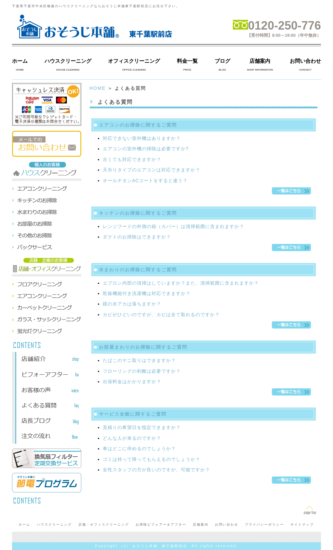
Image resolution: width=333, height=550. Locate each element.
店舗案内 (259, 61)
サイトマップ (302, 524)
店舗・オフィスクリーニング (103, 524)
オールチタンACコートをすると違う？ (145, 180)
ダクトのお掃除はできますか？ (137, 236)
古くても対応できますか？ (132, 159)
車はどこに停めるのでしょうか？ (139, 448)
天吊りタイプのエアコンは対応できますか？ (151, 169)
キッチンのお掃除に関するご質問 (138, 213)
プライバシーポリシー (264, 524)
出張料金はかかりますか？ (132, 381)
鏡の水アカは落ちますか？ (132, 303)
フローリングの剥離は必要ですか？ (142, 371)
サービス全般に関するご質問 (132, 414)
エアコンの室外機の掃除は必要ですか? (146, 148)
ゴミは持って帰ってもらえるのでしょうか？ (151, 459)
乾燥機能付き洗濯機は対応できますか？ (147, 293)
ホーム (20, 61)
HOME (97, 88)
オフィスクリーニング (134, 61)
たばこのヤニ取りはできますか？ (139, 360)
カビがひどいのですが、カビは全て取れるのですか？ (161, 314)
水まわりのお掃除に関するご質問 (138, 269)
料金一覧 (187, 61)
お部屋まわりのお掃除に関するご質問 (143, 347)
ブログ (222, 61)
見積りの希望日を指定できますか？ (142, 427)
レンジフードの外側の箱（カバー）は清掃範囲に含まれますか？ (173, 226)
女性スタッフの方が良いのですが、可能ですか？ (156, 469)
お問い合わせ (305, 61)
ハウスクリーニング (68, 61)
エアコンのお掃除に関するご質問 (138, 124)
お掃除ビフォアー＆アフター (161, 524)
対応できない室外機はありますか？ (142, 138)
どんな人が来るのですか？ (132, 438)
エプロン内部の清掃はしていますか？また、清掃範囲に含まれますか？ (181, 283)
